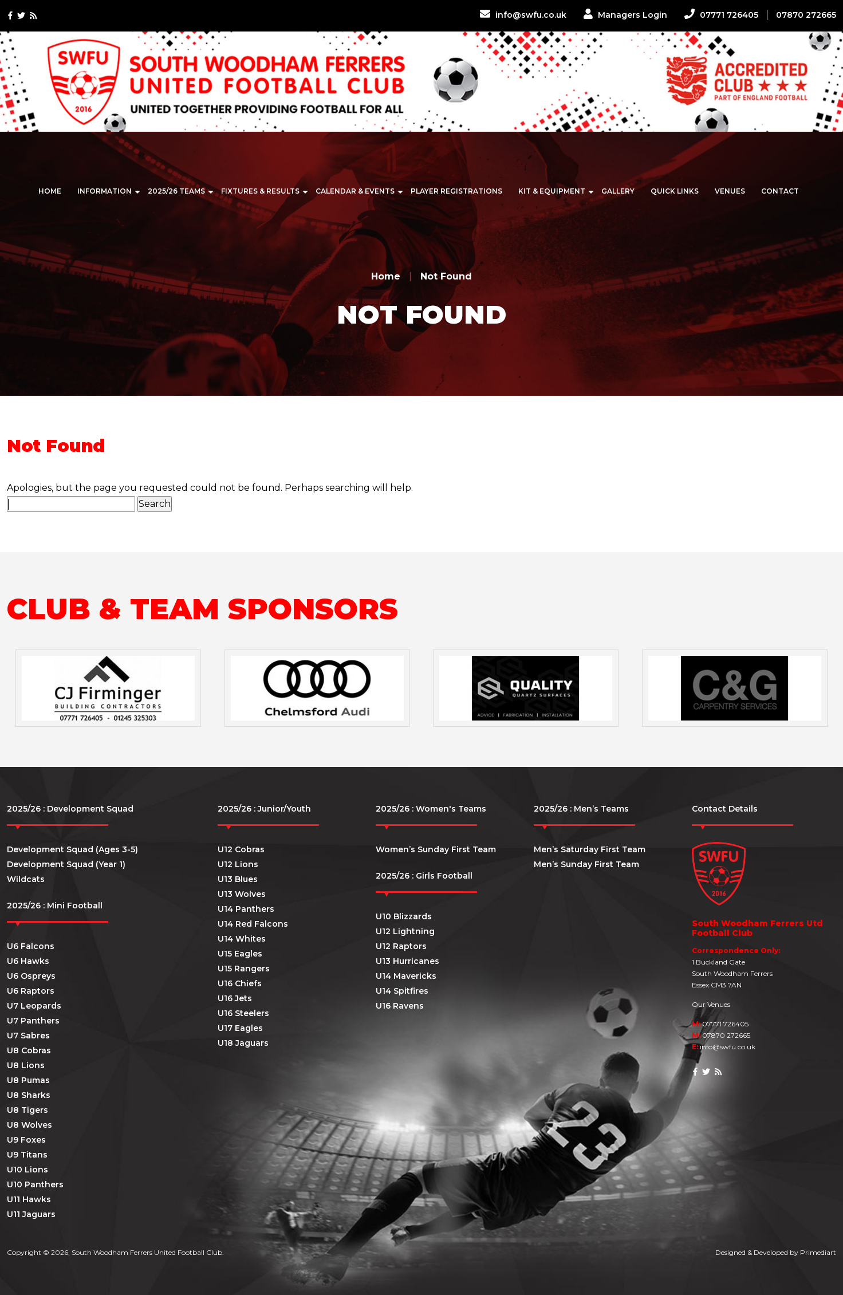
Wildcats (26, 879)
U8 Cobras (29, 1050)
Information (104, 191)
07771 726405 (721, 15)
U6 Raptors (30, 991)
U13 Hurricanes (407, 961)
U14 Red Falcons (253, 924)
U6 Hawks (28, 961)
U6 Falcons (30, 946)
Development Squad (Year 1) (66, 864)
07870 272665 (806, 15)
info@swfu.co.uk (523, 15)
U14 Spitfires (402, 991)
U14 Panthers (246, 909)
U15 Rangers (244, 968)
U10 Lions (27, 1169)
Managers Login (625, 15)
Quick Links (675, 191)
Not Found (446, 276)
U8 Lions (26, 1065)
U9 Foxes (26, 1140)
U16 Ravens (400, 1006)
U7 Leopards (34, 1006)
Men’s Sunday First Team (586, 864)
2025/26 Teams (176, 191)
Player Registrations (456, 191)
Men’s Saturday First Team (589, 849)
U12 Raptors (401, 946)
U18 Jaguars (243, 1043)
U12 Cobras (241, 849)
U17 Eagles (240, 1028)
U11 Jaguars (31, 1214)
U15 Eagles (240, 953)
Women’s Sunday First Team (436, 849)
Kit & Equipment (551, 191)
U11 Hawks (29, 1199)
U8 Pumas (28, 1080)
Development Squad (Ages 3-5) (72, 849)
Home (49, 191)
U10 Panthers (35, 1184)
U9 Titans (27, 1155)
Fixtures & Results (260, 191)
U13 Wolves (242, 894)
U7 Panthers (33, 1020)
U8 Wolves (29, 1125)
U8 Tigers (27, 1110)
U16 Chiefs (240, 983)
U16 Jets (235, 998)
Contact (780, 191)
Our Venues (711, 1004)
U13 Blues (238, 879)
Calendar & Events (355, 191)
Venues (730, 191)
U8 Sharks (28, 1095)
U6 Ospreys (31, 976)
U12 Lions (238, 864)
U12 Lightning (405, 931)
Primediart (818, 1252)
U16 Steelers (243, 1013)
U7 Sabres (28, 1035)
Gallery (618, 191)
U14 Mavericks (406, 976)
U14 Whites (242, 939)
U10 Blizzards (404, 916)
